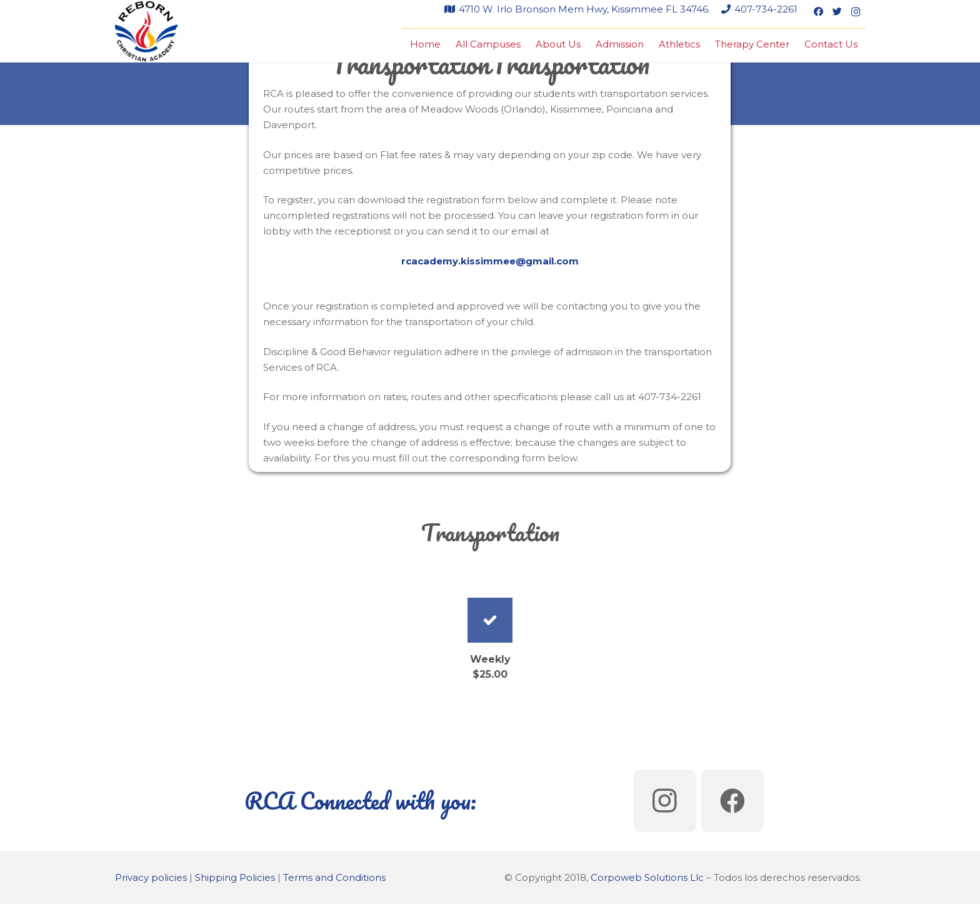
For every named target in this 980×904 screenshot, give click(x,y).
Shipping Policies (235, 877)
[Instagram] (855, 12)
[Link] (146, 31)
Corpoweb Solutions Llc (647, 877)
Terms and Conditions (334, 877)
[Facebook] (818, 12)
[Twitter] (837, 12)
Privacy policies (151, 877)
